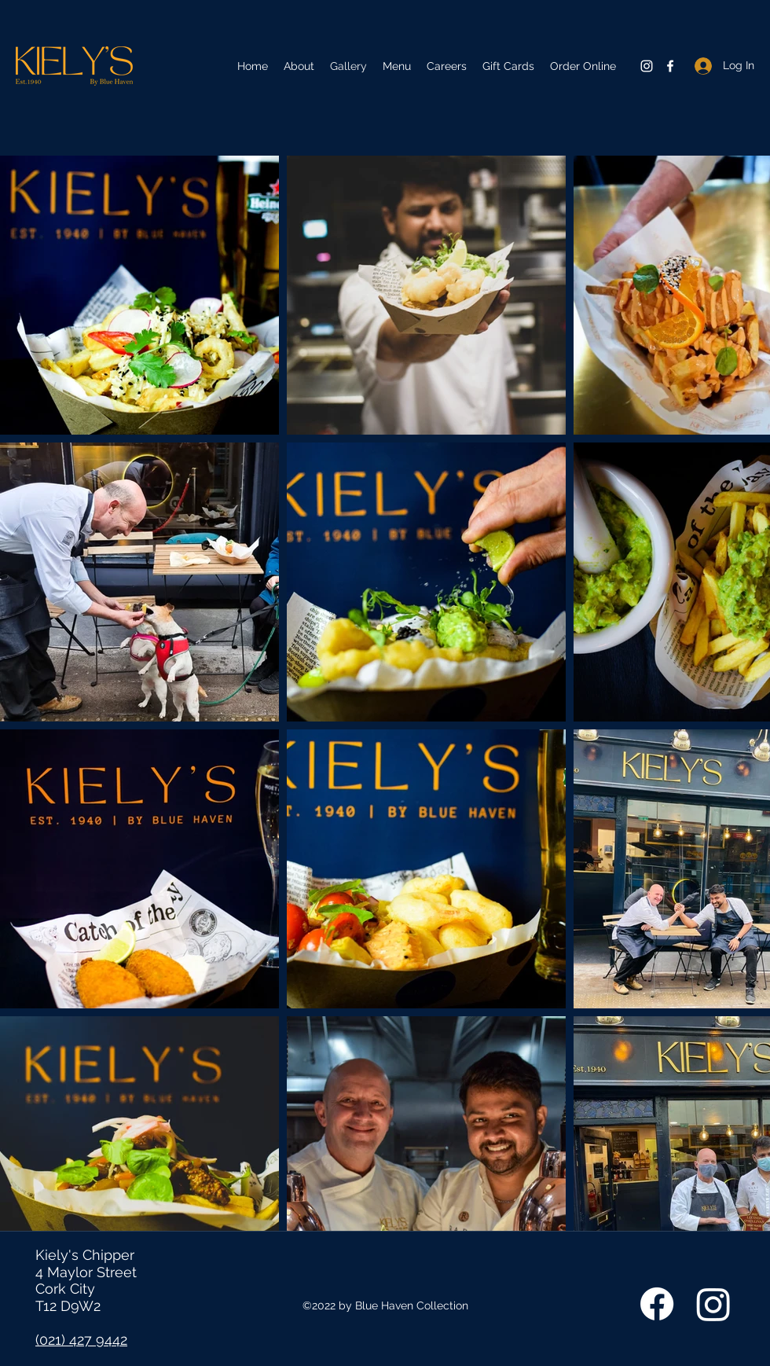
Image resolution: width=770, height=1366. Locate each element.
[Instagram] (646, 66)
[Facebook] (670, 66)
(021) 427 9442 (81, 1339)
